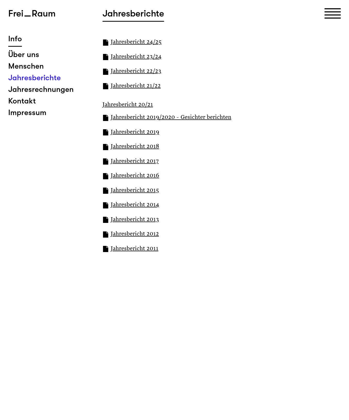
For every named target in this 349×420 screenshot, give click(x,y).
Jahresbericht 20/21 (128, 105)
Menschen (26, 66)
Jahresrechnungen (41, 89)
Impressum (27, 112)
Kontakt (22, 100)
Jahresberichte (34, 77)
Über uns (23, 54)
